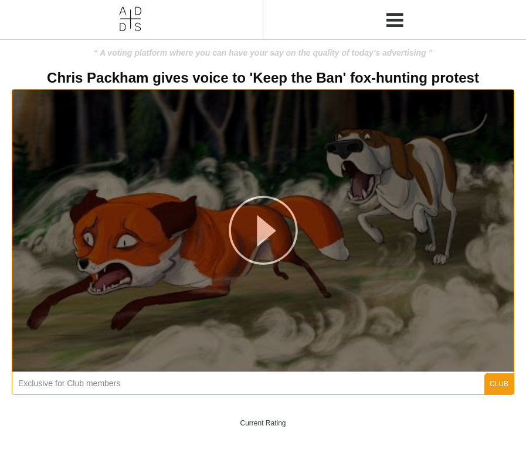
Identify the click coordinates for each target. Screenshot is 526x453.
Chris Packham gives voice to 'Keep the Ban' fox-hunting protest (263, 78)
